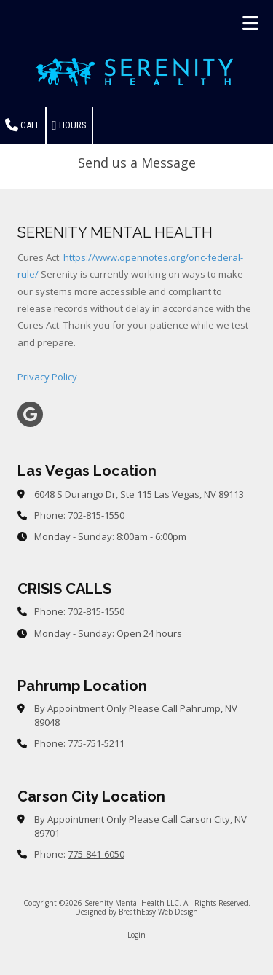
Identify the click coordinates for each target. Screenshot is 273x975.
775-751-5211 (96, 743)
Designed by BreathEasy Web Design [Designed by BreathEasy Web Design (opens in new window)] (136, 912)
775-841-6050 (96, 854)
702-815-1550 (96, 515)
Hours (69, 125)
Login (136, 935)
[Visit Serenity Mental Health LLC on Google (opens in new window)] (30, 414)
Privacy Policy (47, 376)
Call (22, 125)
